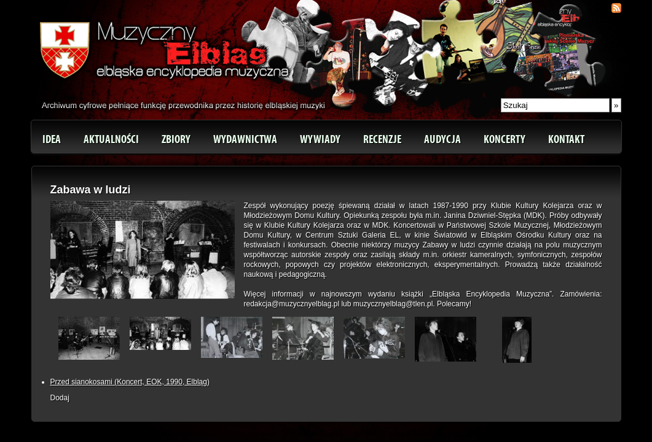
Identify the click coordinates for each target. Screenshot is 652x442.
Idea (51, 139)
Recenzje (382, 139)
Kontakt (566, 139)
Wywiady (320, 139)
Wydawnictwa (245, 139)
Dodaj (59, 398)
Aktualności (111, 139)
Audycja (442, 139)
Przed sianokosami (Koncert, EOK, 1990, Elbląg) (130, 382)
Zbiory (176, 139)
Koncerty (504, 139)
